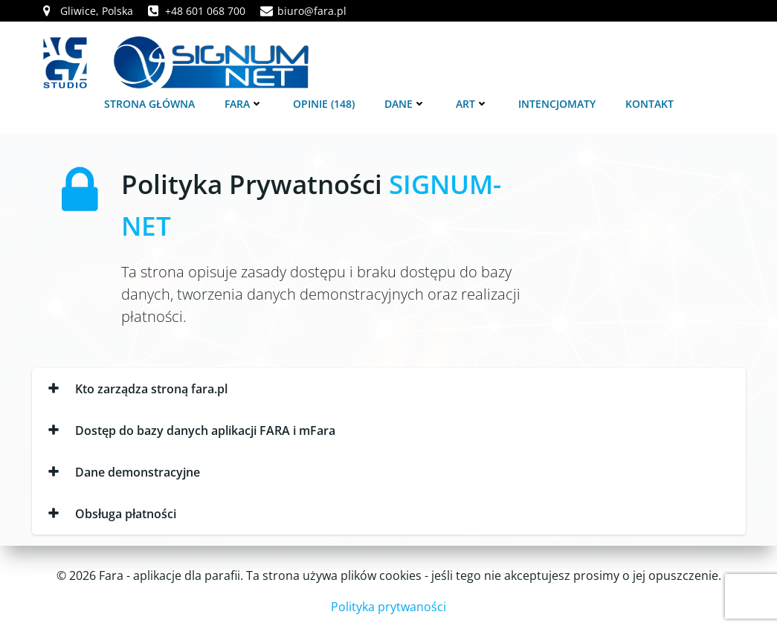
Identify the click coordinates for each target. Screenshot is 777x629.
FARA (244, 104)
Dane (405, 104)
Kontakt (649, 104)
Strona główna (149, 104)
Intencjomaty (557, 104)
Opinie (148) (324, 104)
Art (472, 104)
